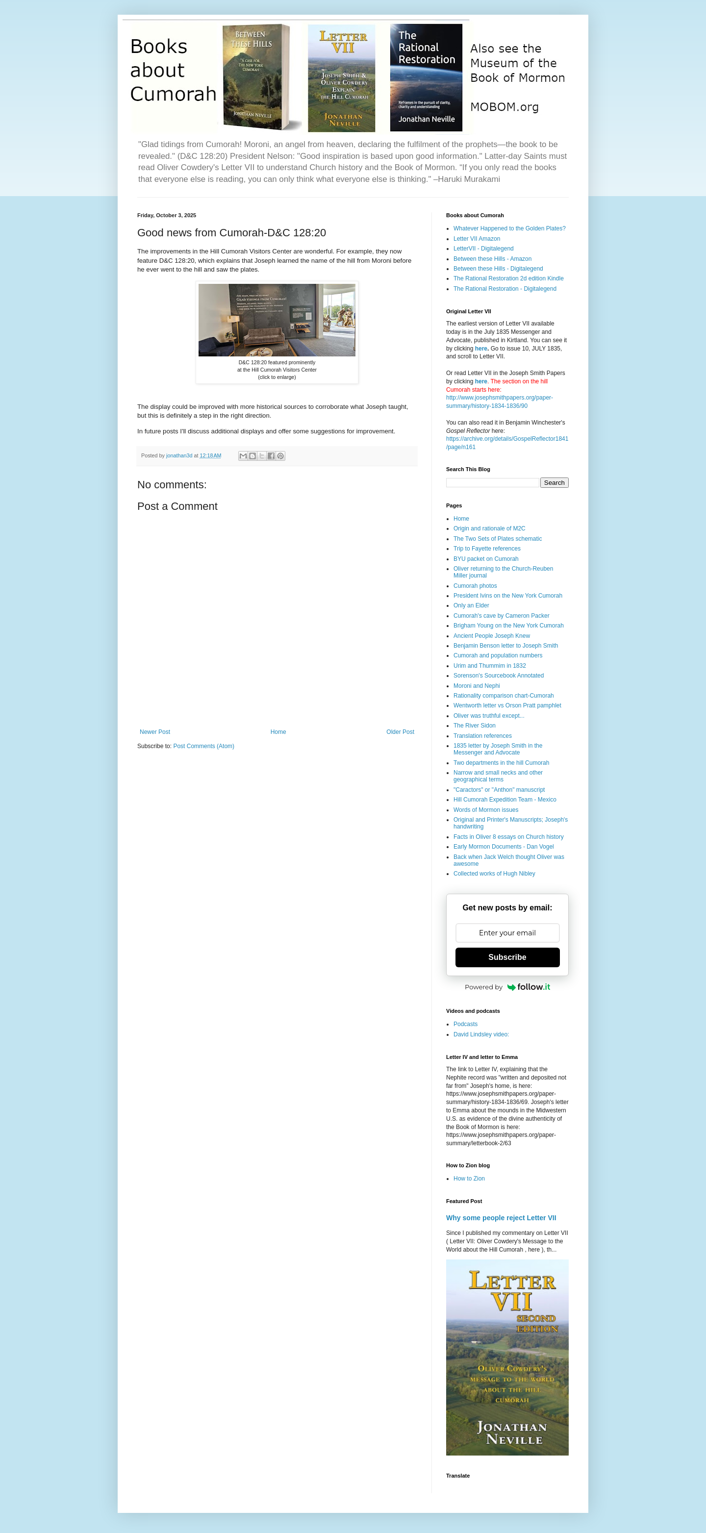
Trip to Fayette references (487, 548)
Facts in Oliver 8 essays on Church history (509, 836)
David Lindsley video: (481, 1034)
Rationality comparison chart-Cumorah (504, 695)
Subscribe (507, 957)
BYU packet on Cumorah (486, 558)
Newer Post (155, 732)
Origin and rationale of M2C (490, 528)
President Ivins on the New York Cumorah (508, 595)
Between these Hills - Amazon (492, 258)
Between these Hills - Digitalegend (498, 268)
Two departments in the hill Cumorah (501, 762)
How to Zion (469, 1178)
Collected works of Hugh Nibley (494, 873)
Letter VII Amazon (477, 238)
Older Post (400, 732)
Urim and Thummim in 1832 (490, 665)
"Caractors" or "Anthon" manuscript (499, 789)
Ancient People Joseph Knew (492, 635)
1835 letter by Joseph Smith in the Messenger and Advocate (498, 749)
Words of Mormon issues (486, 809)
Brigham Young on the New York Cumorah (509, 625)
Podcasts (466, 1024)
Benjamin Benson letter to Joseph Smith (506, 645)
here (481, 348)
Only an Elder (471, 605)
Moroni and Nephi (477, 685)
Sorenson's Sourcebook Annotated (499, 675)
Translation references (483, 735)
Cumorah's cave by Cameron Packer (502, 615)
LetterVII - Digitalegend (484, 248)
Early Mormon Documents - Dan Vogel (504, 846)
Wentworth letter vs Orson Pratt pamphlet (507, 705)
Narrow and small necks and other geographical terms (498, 776)
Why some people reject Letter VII (501, 1218)
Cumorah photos (475, 585)
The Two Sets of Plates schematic (498, 538)
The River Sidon (475, 725)
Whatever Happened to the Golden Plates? (510, 228)
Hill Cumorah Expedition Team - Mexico (505, 799)
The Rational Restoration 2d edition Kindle (509, 278)
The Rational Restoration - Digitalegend (505, 288)
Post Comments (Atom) (203, 746)
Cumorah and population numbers (498, 655)
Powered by (507, 987)
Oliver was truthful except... (489, 715)
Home (278, 732)
